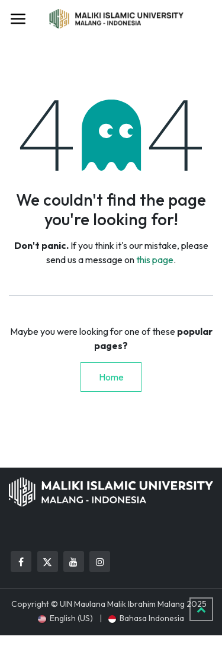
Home (111, 377)
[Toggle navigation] (18, 19)
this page (154, 260)
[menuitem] (65, 618)
